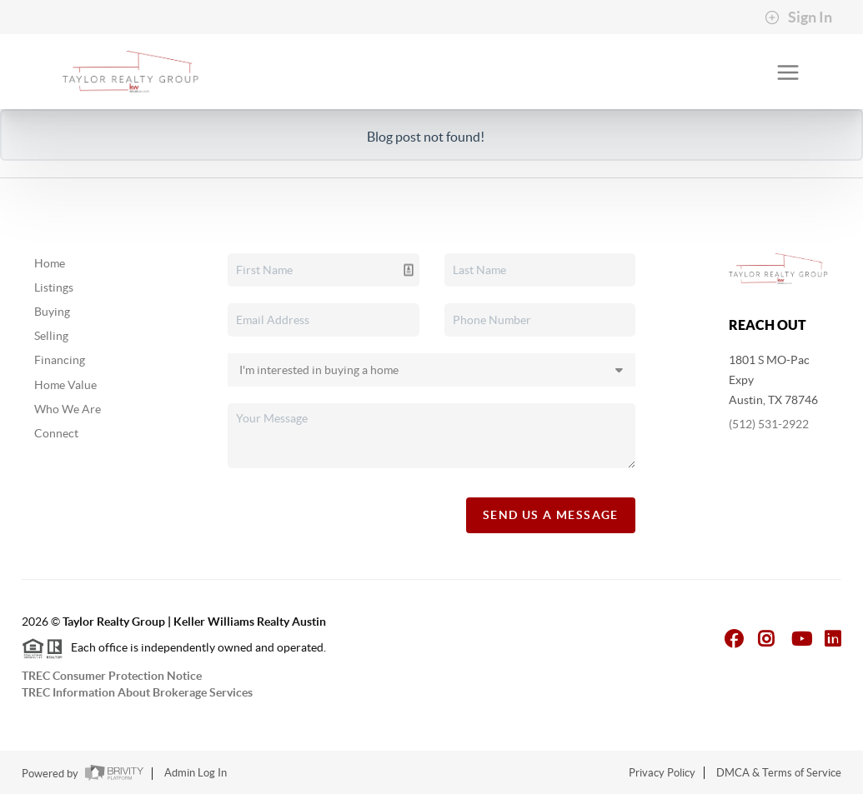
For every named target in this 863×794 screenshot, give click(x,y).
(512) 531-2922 (769, 424)
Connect (56, 433)
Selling (51, 335)
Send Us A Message (551, 515)
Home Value (65, 385)
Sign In (798, 17)
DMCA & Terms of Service (778, 773)
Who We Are (67, 409)
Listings (53, 287)
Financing (59, 360)
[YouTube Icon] (802, 638)
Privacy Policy (662, 773)
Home (49, 263)
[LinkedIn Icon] (833, 638)
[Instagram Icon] (766, 638)
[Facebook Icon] (734, 638)
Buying (52, 311)
